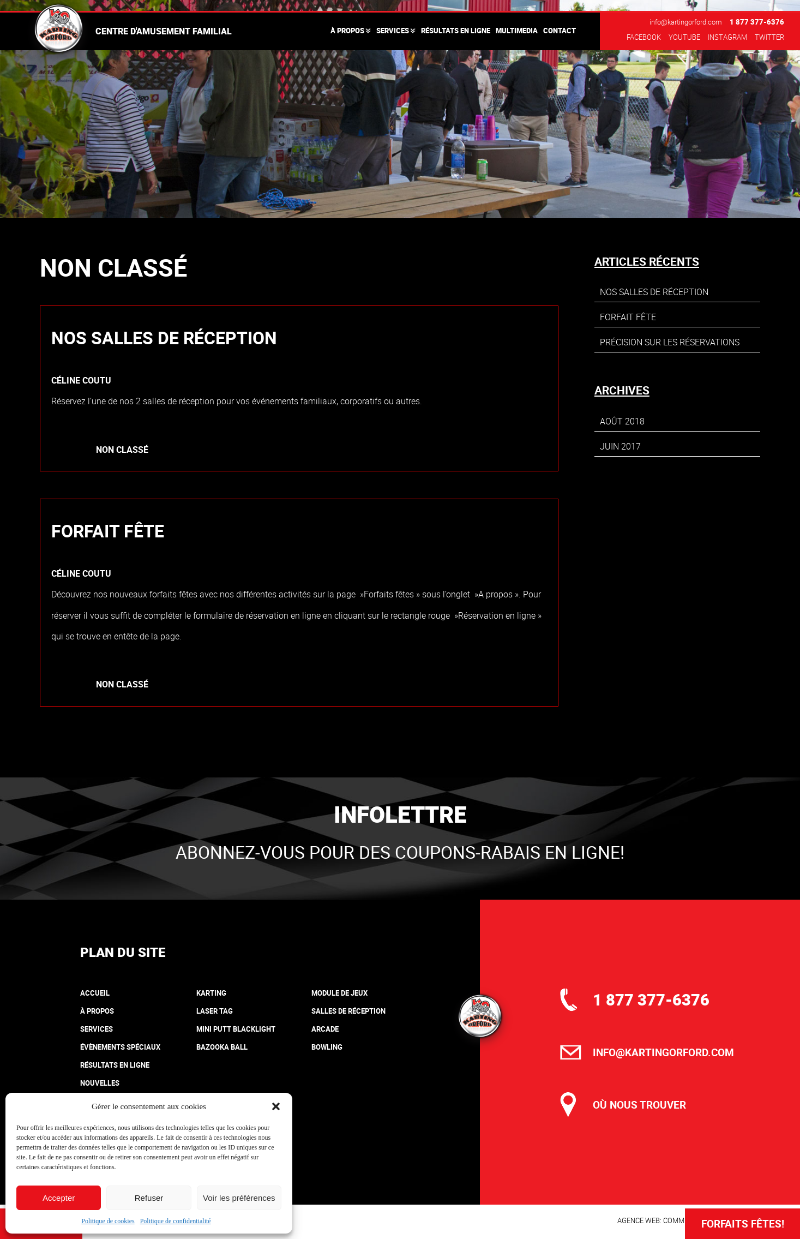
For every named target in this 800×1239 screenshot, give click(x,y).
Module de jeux (339, 993)
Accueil (95, 993)
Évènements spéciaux (120, 1047)
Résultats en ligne (455, 30)
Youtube (684, 37)
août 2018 (622, 421)
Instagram (727, 37)
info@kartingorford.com (685, 22)
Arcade (325, 1029)
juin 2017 (620, 446)
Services (392, 30)
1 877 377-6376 (757, 22)
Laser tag (214, 1011)
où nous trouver (639, 1105)
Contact (559, 30)
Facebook (644, 37)
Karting (211, 993)
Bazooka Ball (222, 1047)
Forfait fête (107, 530)
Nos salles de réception (164, 337)
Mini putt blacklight (235, 1029)
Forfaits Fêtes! (742, 1224)
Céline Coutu (81, 380)
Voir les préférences (239, 1197)
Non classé (122, 450)
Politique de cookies (107, 1221)
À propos (347, 30)
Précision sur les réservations (669, 342)
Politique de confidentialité (175, 1221)
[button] (275, 1106)
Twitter (769, 37)
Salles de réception (348, 1011)
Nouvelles (99, 1083)
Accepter (59, 1197)
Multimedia (517, 30)
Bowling (326, 1047)
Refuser (149, 1197)
